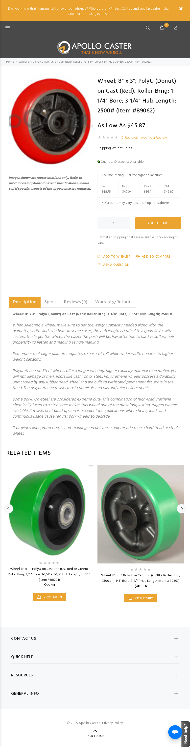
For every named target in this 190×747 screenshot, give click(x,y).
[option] (49, 528)
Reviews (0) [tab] (75, 302)
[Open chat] (175, 732)
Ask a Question (113, 265)
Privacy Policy (112, 723)
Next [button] (181, 508)
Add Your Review (154, 138)
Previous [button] (8, 508)
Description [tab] (25, 302)
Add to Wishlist (114, 257)
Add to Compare (153, 257)
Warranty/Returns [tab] (113, 302)
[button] (88, 81)
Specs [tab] (50, 302)
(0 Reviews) (129, 138)
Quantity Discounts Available (122, 162)
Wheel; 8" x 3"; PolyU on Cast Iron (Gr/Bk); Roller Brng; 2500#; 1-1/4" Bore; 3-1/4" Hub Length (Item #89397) (140, 578)
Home (10, 61)
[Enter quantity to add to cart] (113, 223)
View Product (52, 597)
